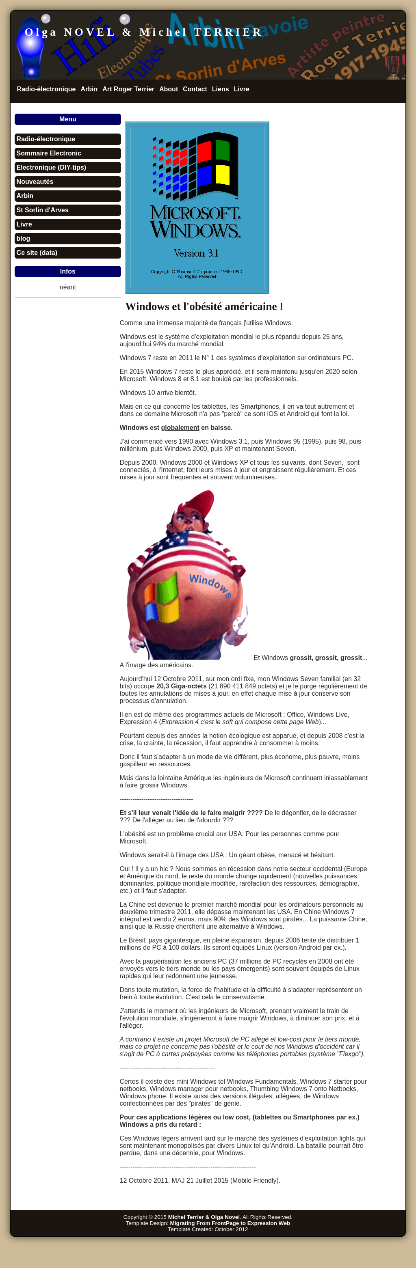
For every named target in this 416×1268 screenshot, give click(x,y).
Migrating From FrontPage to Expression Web (230, 1223)
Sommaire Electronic (49, 153)
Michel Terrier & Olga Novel (204, 1217)
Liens (220, 89)
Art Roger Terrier (128, 89)
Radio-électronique (46, 89)
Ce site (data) (37, 252)
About (168, 89)
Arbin (89, 89)
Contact (195, 89)
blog (23, 238)
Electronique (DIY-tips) (52, 167)
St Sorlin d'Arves (43, 210)
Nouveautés (35, 181)
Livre (241, 89)
